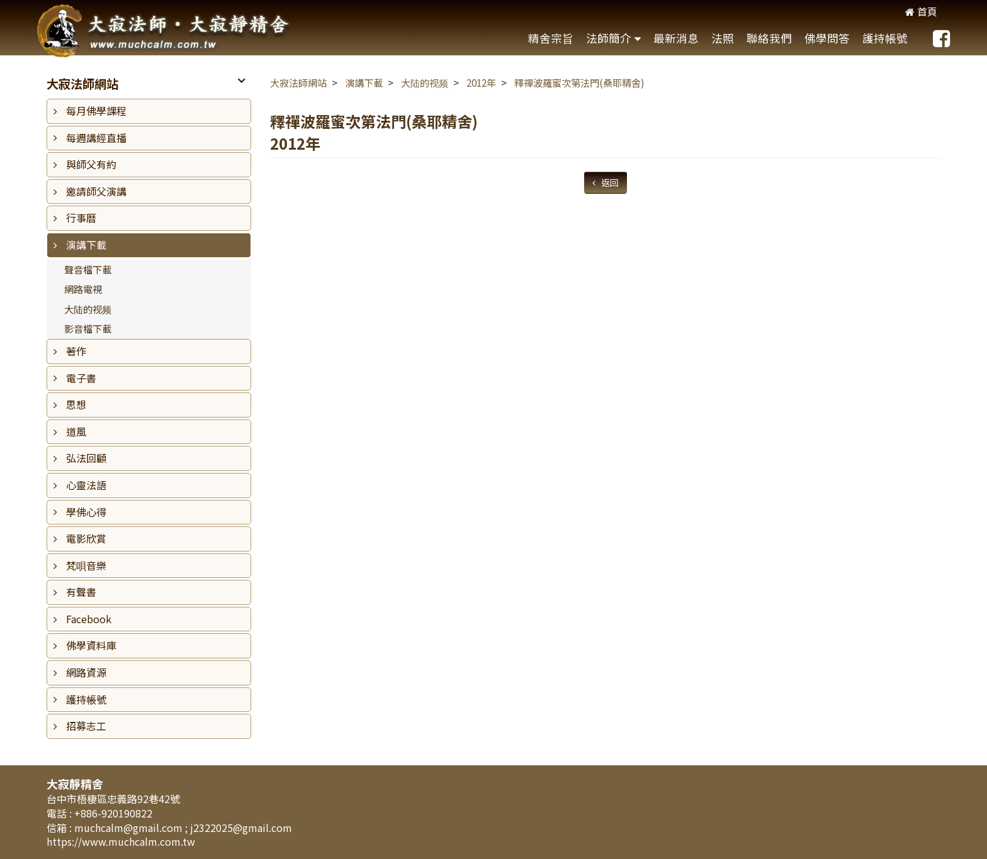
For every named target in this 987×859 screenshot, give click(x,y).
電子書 (81, 377)
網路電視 (83, 289)
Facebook (88, 618)
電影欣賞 (86, 538)
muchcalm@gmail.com (129, 827)
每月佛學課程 (96, 110)
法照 (722, 38)
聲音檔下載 (87, 269)
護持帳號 (885, 38)
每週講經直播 (96, 137)
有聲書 (81, 591)
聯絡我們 (769, 38)
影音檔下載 (87, 328)
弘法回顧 (86, 457)
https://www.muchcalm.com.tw (121, 841)
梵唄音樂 (86, 565)
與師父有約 (91, 164)
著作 (76, 350)
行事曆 (81, 217)
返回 (609, 182)
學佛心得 (86, 511)
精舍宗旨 (550, 38)
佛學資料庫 (91, 645)
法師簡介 (608, 38)
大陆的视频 (87, 309)
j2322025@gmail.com (241, 827)
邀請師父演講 (96, 191)
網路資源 (86, 672)
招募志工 (86, 725)
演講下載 (86, 244)
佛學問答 (827, 38)
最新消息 (676, 38)
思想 (76, 404)
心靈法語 (86, 484)
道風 (76, 431)
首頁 (921, 11)
